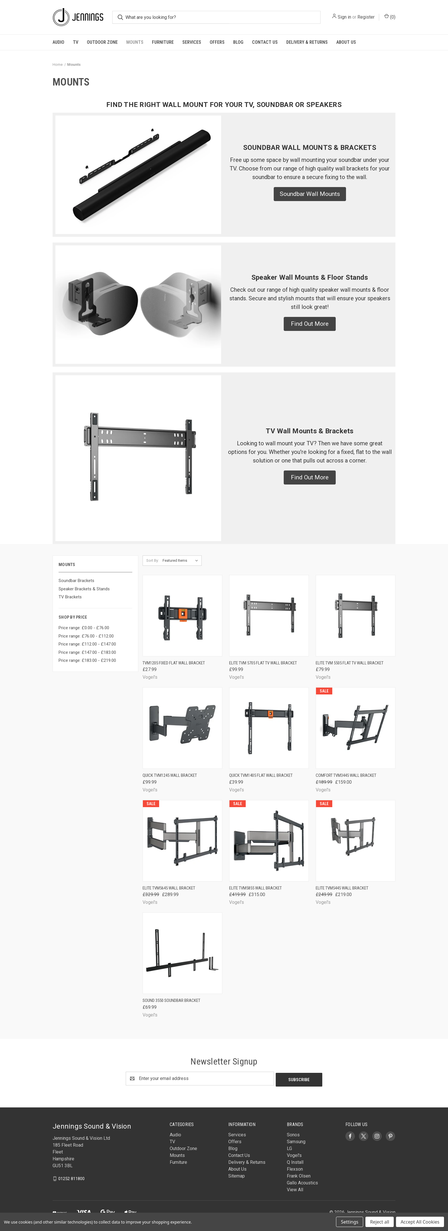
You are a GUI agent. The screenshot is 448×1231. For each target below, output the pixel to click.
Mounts (134, 42)
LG (289, 1147)
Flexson (295, 1168)
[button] (310, 194)
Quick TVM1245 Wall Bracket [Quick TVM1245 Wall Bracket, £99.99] (170, 775)
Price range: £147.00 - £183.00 (87, 652)
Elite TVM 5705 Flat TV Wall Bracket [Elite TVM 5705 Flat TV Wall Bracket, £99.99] (263, 663)
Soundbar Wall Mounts (310, 193)
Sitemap (236, 1175)
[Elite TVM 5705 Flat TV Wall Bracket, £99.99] (269, 615)
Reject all (379, 1222)
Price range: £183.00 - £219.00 (87, 660)
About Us (346, 42)
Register (366, 17)
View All (295, 1188)
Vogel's (294, 1154)
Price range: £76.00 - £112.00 (86, 636)
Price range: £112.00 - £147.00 (87, 644)
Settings (349, 1222)
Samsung (296, 1140)
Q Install (295, 1161)
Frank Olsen (299, 1175)
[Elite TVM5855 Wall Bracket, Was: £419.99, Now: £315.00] (269, 840)
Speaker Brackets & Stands (84, 588)
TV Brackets (70, 596)
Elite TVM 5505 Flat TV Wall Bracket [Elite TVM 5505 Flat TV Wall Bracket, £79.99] (349, 663)
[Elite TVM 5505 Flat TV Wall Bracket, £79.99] (355, 615)
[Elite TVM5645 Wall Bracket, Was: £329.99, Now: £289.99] (182, 840)
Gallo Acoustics (302, 1181)
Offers (217, 42)
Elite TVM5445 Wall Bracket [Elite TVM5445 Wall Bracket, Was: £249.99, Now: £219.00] (342, 888)
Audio (58, 42)
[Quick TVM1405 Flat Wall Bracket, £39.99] (269, 728)
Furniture (163, 42)
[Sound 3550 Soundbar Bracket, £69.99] (182, 953)
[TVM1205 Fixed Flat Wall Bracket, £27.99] (182, 615)
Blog (238, 42)
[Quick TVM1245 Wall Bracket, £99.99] (182, 728)
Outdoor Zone (102, 42)
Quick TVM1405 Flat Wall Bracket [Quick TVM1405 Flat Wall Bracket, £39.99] (261, 775)
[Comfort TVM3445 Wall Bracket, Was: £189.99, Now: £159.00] (355, 728)
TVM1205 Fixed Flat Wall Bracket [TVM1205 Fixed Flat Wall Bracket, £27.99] (174, 663)
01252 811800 (71, 1177)
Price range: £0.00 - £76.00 (84, 627)
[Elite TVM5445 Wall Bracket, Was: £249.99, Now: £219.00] (355, 840)
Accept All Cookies (420, 1222)
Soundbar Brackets (76, 580)
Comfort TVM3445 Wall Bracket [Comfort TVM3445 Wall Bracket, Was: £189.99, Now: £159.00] (346, 775)
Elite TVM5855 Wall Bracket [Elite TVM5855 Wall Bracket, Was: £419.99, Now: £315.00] (255, 888)
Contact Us (265, 42)
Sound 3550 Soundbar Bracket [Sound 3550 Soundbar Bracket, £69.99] (171, 1000)
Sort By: (152, 560)
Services (191, 42)
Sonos (293, 1133)
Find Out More (310, 323)
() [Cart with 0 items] (389, 17)
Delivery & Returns (307, 42)
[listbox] (181, 560)
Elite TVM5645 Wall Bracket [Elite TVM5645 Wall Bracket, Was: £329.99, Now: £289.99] (169, 888)
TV (75, 42)
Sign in (344, 17)
